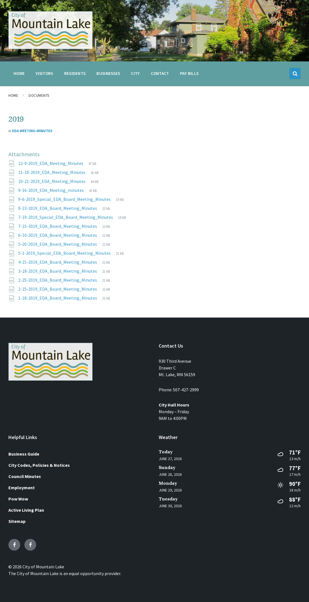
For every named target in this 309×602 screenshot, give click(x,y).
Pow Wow (18, 499)
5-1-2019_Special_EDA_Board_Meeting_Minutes (65, 253)
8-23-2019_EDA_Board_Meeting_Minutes (58, 208)
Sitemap (17, 521)
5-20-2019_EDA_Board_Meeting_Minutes (58, 244)
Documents (39, 95)
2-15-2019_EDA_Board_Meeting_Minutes (58, 289)
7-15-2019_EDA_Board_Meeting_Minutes (58, 226)
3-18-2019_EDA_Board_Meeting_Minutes (58, 271)
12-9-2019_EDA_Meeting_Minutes (51, 163)
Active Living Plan (26, 510)
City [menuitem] (135, 73)
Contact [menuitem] (160, 73)
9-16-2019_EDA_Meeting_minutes (51, 190)
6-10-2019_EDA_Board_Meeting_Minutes (58, 235)
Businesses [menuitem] (108, 73)
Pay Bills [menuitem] (189, 73)
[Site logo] (50, 47)
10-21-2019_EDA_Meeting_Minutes (52, 181)
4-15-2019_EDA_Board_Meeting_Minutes (58, 262)
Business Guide (23, 454)
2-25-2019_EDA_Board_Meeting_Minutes (58, 280)
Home (13, 95)
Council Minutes (24, 476)
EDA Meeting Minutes (32, 130)
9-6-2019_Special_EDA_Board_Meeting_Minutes (65, 199)
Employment (21, 487)
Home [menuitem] (19, 73)
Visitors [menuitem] (44, 73)
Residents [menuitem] (75, 73)
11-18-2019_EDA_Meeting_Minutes (52, 172)
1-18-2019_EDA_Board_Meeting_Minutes (58, 298)
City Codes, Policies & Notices (39, 465)
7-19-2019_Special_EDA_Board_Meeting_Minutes (66, 217)
